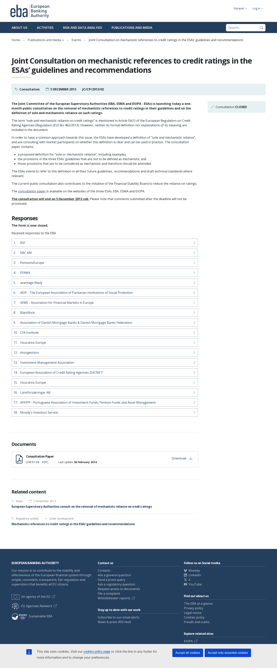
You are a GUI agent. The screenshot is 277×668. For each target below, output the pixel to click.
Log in (256, 8)
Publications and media (132, 28)
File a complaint (109, 593)
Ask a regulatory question (116, 584)
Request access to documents (119, 589)
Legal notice (192, 613)
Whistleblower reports (114, 598)
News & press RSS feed (114, 622)
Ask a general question (114, 575)
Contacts (104, 570)
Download (182, 458)
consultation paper (32, 191)
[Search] (261, 27)
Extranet (239, 8)
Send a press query (111, 580)
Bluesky (194, 570)
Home (16, 40)
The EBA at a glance (198, 603)
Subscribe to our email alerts (118, 617)
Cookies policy (194, 617)
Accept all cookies (187, 652)
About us (19, 28)
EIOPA (188, 641)
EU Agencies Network (32, 606)
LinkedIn (195, 575)
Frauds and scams (196, 622)
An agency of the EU (31, 596)
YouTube (195, 584)
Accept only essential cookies (228, 652)
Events (76, 40)
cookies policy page (96, 651)
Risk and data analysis (82, 28)
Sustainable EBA (32, 616)
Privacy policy (193, 608)
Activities (45, 28)
